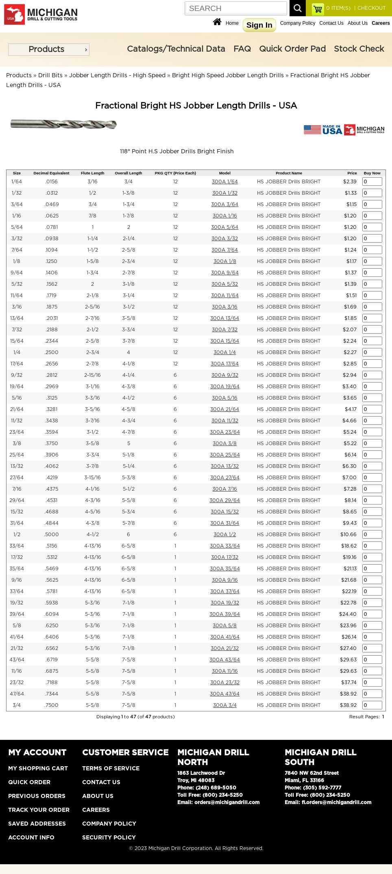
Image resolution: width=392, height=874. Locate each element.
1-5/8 (93, 261)
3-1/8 (128, 284)
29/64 (16, 500)
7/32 (17, 329)
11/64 (17, 295)
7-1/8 (128, 602)
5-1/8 (128, 454)
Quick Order (29, 782)
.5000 (51, 534)
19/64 (17, 386)
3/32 (16, 238)
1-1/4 (92, 238)
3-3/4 (128, 329)
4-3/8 (128, 386)
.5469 (52, 568)
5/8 (17, 625)
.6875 (51, 671)
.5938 (51, 602)
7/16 (17, 489)
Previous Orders (36, 796)
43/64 (16, 659)
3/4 (128, 181)
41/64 (17, 637)
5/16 (17, 398)
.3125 (51, 398)
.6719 (52, 659)
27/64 (17, 477)
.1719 (51, 295)
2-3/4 (128, 261)
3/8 (17, 443)
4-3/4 (128, 420)
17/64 (17, 363)
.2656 (51, 363)
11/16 (16, 671)
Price (352, 173)
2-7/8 (128, 272)
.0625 (52, 215)
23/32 (17, 682)
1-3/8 (128, 193)
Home (232, 23)
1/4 (16, 352)
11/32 (16, 420)
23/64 (16, 432)
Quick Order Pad (292, 49)
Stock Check (359, 49)
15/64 (17, 341)
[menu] (48, 49)
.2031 (52, 318)
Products (46, 50)
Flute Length (93, 173)
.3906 (51, 454)
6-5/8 (128, 546)
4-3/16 (92, 500)
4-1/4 (128, 375)
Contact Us (332, 23)
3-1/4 (129, 295)
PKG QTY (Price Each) (175, 173)
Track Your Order (39, 810)
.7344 (51, 693)
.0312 (52, 193)
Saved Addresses (37, 824)
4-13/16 (92, 546)
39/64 (16, 614)
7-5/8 (128, 659)
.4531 (51, 500)
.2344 (51, 341)
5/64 (17, 227)
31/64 (17, 523)
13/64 (17, 318)
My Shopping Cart (38, 769)
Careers (96, 810)
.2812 (51, 375)
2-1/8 (93, 295)
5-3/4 (128, 511)
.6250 (52, 625)
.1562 (51, 284)
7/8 (92, 215)
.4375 (51, 489)
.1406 (51, 272)
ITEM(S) (338, 8)
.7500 (51, 705)
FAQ (242, 49)
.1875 (51, 306)
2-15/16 (92, 375)
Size (17, 173)
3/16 (92, 181)
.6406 (51, 637)
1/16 (16, 215)
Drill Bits (50, 75)
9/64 (17, 272)
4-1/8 (128, 363)
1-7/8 (128, 215)
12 (175, 181)
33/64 (16, 546)
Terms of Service (110, 769)
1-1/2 (92, 250)
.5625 (51, 580)
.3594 (51, 432)
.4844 (51, 523)
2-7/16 (92, 318)
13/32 (17, 466)
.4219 (52, 477)
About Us (358, 23)
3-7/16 (92, 420)
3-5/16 (92, 409)
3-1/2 (129, 306)
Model (225, 173)
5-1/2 (129, 489)
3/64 (17, 204)
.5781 (51, 591)
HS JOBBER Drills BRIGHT (289, 181)
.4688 (51, 511)
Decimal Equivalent (52, 173)
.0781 (51, 227)
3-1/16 (93, 386)
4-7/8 (128, 432)
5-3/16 (92, 602)
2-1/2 (92, 329)
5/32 (16, 284)
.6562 (51, 648)
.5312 (51, 557)
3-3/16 (92, 398)
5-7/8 (128, 523)
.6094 (51, 614)
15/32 (17, 511)
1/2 (92, 193)
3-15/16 (92, 477)
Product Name (289, 173)
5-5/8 (128, 500)
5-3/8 (128, 477)
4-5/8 (128, 409)
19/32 (16, 602)
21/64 (17, 409)
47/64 (17, 693)
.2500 (51, 352)
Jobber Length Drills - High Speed (117, 75)
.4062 (51, 466)
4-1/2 (128, 398)
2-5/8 (128, 250)
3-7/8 (128, 341)
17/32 (17, 557)
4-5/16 (92, 511)
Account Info (31, 838)
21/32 (17, 648)
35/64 (16, 568)
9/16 (16, 580)
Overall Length (128, 173)
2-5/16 (92, 306)
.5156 (51, 546)
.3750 (51, 443)
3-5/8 (128, 318)
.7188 (52, 682)
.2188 (52, 329)
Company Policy (298, 23)
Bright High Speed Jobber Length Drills (228, 75)
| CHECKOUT (369, 8)
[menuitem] (49, 49)
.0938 (51, 238)
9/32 (16, 375)
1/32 (17, 193)
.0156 (51, 181)
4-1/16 (92, 489)
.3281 (51, 409)
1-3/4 (129, 204)
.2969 (52, 386)
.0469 (51, 204)
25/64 (16, 454)
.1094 (51, 250)
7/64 (16, 250)
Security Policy (109, 838)
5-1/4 (129, 466)
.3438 (51, 420)
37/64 (17, 591)
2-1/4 (129, 238)
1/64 (16, 181)
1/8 (16, 261)
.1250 (51, 261)
